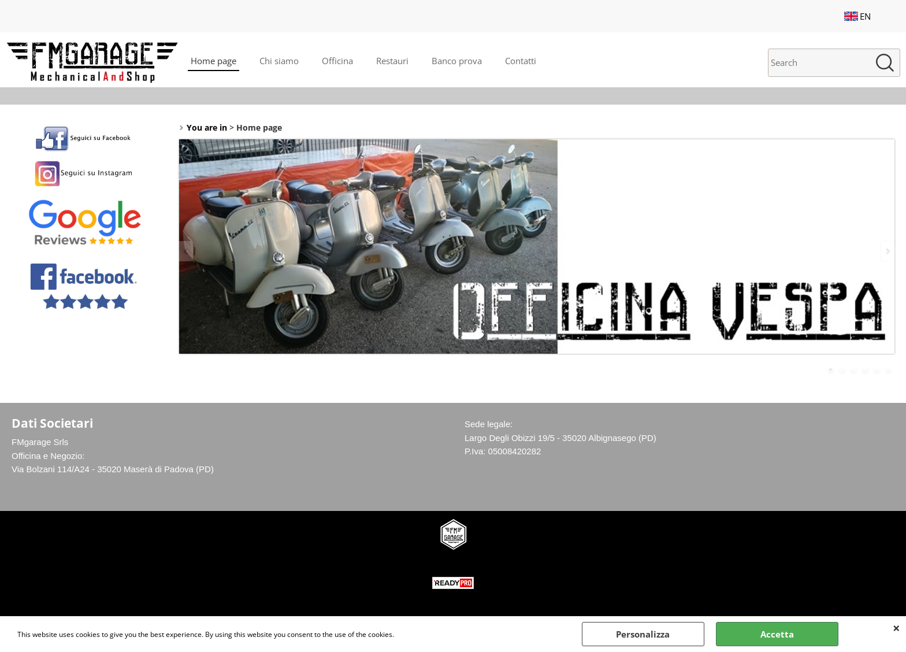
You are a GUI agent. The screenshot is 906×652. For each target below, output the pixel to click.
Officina (337, 60)
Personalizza (643, 634)
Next (886, 251)
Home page (213, 60)
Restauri (392, 60)
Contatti (520, 60)
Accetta (777, 634)
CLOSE (896, 628)
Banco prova (457, 60)
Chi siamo (279, 60)
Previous (186, 251)
